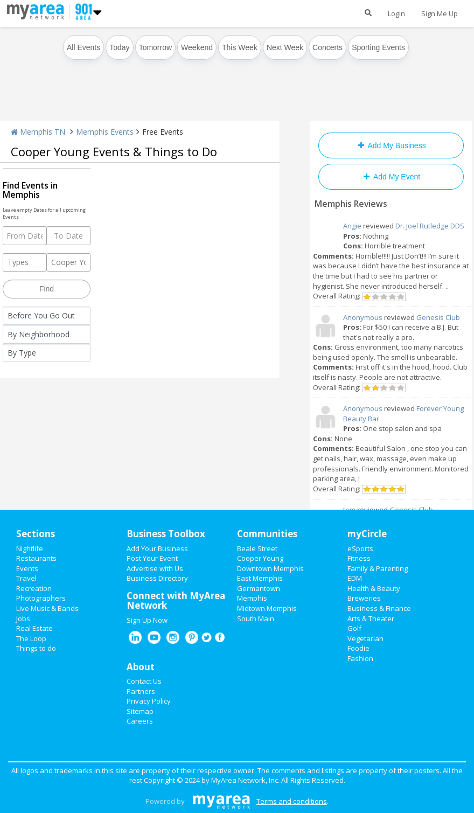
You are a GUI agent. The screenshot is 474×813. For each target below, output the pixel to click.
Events (27, 568)
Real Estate (34, 628)
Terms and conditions (291, 801)
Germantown (258, 588)
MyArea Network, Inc (244, 780)
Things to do (36, 648)
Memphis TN (38, 132)
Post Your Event (152, 558)
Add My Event (391, 176)
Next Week (285, 47)
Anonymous (362, 317)
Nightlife (29, 548)
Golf (354, 628)
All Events (83, 47)
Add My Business (391, 145)
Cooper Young (260, 558)
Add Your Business (157, 548)
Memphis (252, 598)
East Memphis (260, 578)
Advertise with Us (155, 568)
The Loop (31, 638)
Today (119, 47)
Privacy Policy (149, 701)
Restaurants (36, 558)
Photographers (41, 598)
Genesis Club (438, 317)
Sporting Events (378, 47)
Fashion (360, 658)
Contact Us (144, 681)
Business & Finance (379, 608)
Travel (26, 578)
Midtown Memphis (267, 608)
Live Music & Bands (47, 608)
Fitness (359, 558)
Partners (141, 691)
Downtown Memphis (270, 568)
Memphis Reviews (351, 204)
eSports (360, 548)
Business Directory (157, 578)
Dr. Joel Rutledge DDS (429, 226)
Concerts (327, 47)
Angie (352, 226)
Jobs (23, 618)
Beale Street (257, 548)
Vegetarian (365, 638)
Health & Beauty (373, 588)
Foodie (358, 648)
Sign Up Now (147, 620)
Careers (140, 721)
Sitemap (140, 711)
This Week (239, 47)
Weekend (197, 47)
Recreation (34, 588)
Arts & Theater (370, 618)
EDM (354, 578)
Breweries (364, 598)
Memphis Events (105, 132)
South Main (255, 618)
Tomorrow (155, 47)
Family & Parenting (377, 568)
